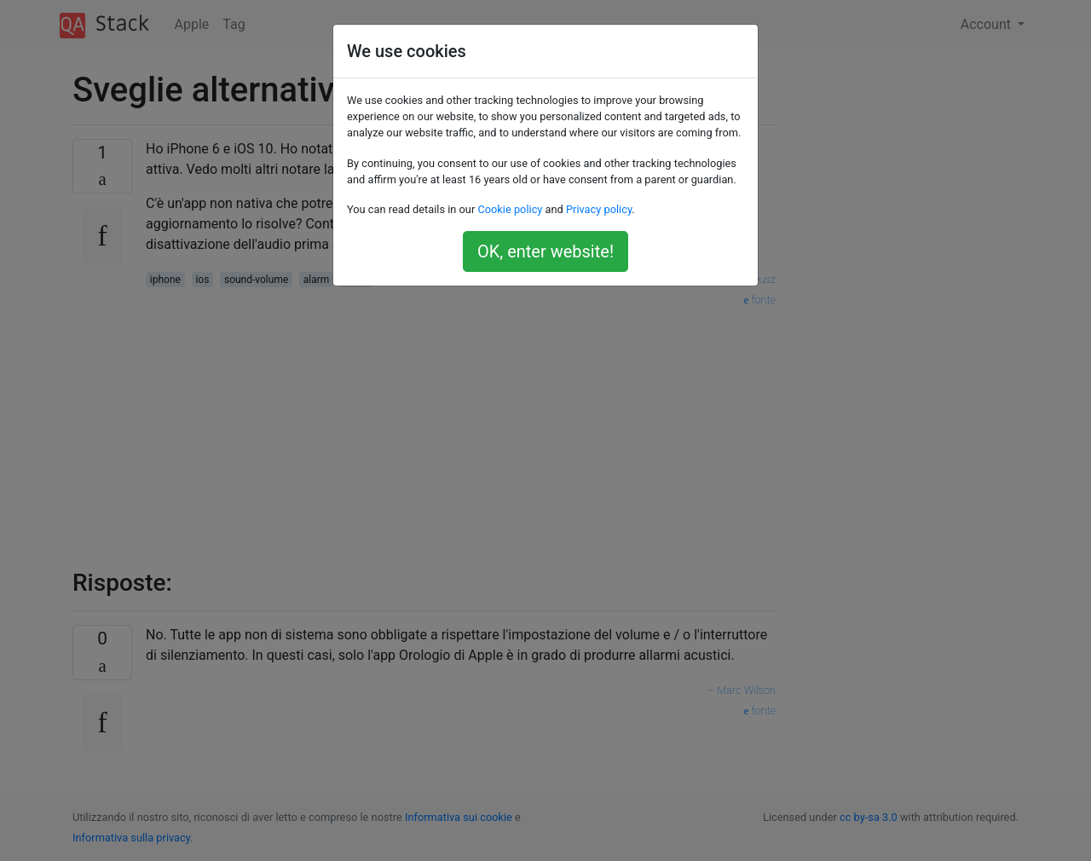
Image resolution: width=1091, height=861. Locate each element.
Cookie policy (509, 209)
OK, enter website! (545, 251)
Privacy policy (599, 209)
